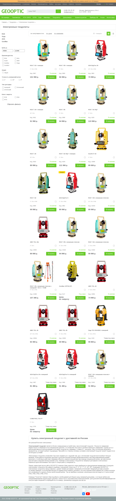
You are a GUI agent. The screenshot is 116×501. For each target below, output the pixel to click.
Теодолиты (56, 17)
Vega (3, 36)
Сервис (38, 487)
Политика (54, 491)
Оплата (65, 4)
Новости (71, 4)
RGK (3, 34)
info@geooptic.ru (69, 12)
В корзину (51, 77)
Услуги (102, 17)
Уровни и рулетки (80, 17)
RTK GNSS (27, 17)
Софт (40, 17)
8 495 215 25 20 (69, 10)
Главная (5, 22)
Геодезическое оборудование (12, 4)
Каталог (33, 4)
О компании (26, 4)
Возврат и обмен (41, 489)
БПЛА (35, 17)
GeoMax (5, 41)
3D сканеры (5, 17)
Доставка (58, 4)
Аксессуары (111, 17)
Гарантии (38, 491)
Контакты (78, 4)
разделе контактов (79, 480)
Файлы (51, 4)
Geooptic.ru (12, 11)
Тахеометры (16, 17)
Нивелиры (47, 17)
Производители (42, 4)
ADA (3, 39)
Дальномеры (67, 17)
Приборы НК (94, 17)
